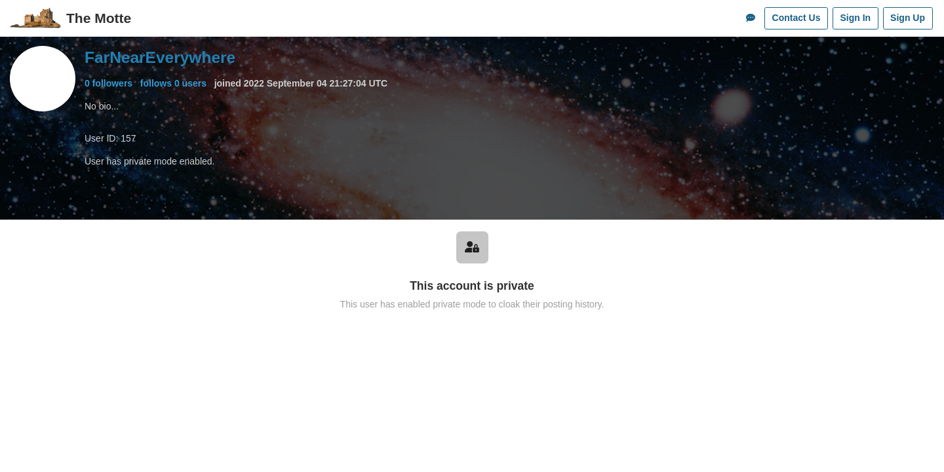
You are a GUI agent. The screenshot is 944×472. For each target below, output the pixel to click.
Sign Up (907, 17)
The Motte (98, 18)
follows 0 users (173, 83)
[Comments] (750, 18)
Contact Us (796, 17)
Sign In (855, 17)
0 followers (108, 83)
